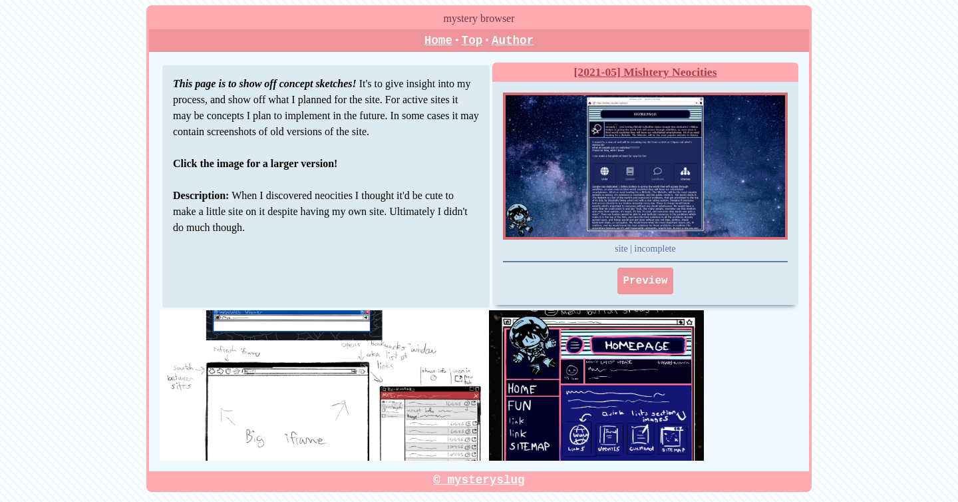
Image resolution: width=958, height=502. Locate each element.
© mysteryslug (478, 481)
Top (472, 41)
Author (513, 41)
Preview (645, 281)
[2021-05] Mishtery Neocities (645, 72)
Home (438, 41)
